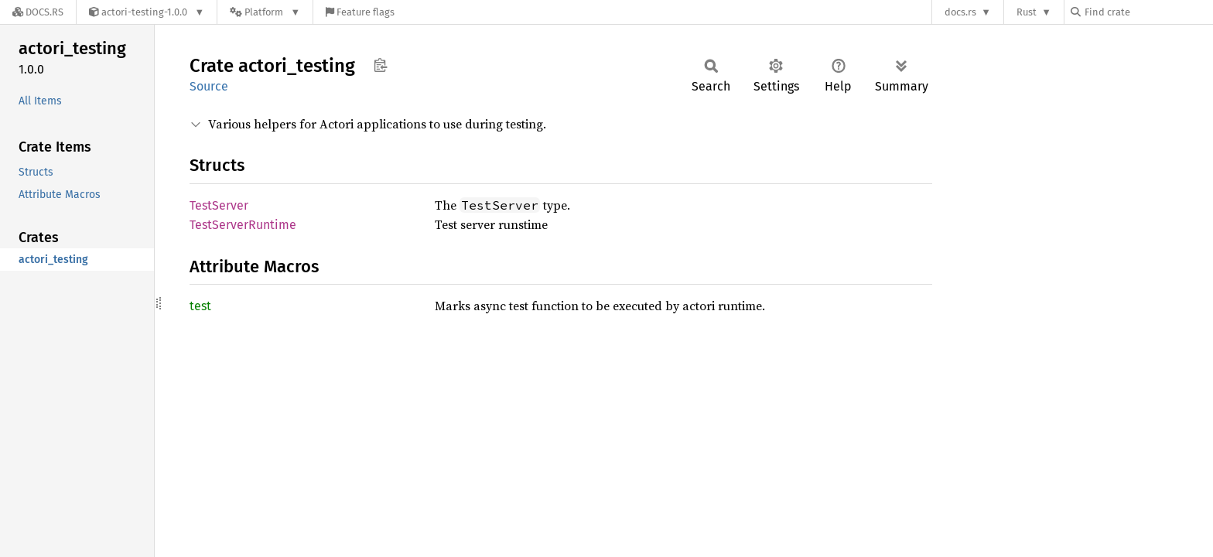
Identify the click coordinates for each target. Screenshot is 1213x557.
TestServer (219, 205)
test (200, 306)
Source (209, 86)
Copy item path (380, 65)
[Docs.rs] (38, 12)
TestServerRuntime (243, 224)
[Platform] (265, 12)
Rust (1027, 12)
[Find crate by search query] (1148, 12)
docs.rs (960, 12)
